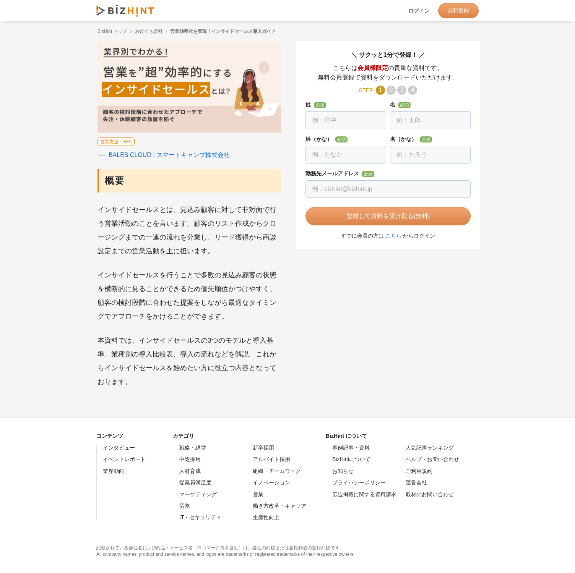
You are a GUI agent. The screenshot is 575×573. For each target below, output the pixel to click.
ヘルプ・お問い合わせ (432, 459)
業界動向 (113, 471)
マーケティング (198, 494)
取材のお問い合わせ (430, 494)
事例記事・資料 (351, 448)
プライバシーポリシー (359, 482)
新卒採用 (263, 448)
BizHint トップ (111, 31)
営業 (258, 494)
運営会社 (416, 482)
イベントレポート (124, 459)
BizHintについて (351, 459)
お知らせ (343, 471)
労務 (184, 506)
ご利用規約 (419, 471)
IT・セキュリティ (200, 517)
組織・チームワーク (277, 471)
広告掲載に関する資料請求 (364, 494)
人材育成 (190, 471)
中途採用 (190, 459)
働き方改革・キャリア (279, 506)
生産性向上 (266, 517)
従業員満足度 (195, 482)
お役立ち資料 (147, 31)
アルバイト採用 (271, 459)
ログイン (419, 11)
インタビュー (119, 448)
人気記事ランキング (430, 448)
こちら (392, 236)
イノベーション (271, 482)
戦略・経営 (192, 448)
